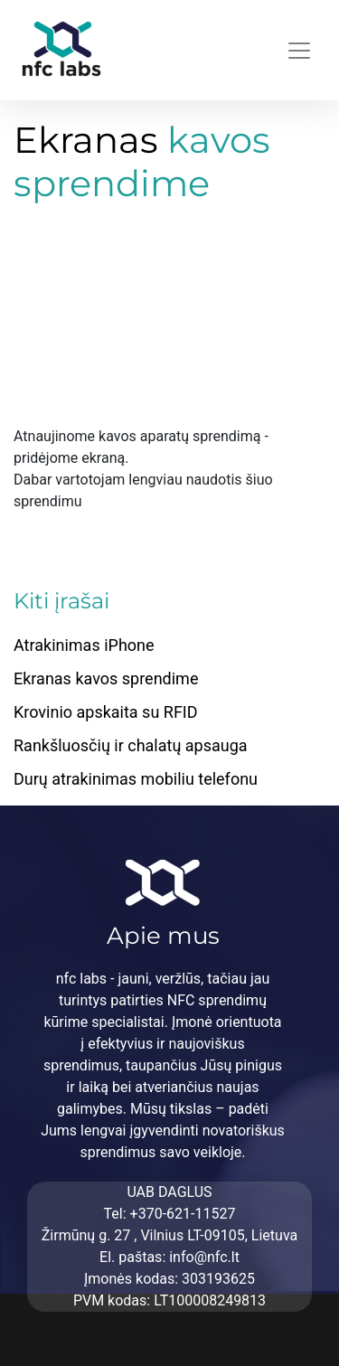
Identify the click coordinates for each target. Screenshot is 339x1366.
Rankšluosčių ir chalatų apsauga (131, 745)
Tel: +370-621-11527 (170, 1213)
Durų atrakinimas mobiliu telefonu (136, 778)
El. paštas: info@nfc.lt (169, 1257)
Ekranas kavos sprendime (106, 678)
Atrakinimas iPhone (84, 645)
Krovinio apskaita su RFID (106, 711)
